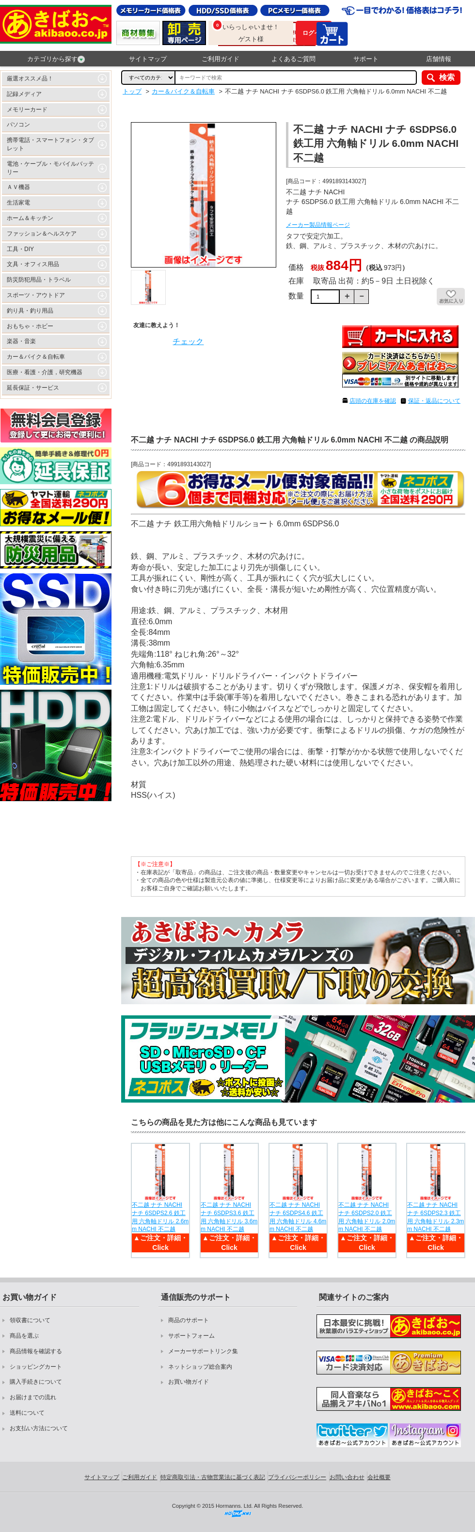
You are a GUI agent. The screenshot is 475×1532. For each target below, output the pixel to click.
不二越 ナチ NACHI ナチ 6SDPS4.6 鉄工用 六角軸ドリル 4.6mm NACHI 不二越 (297, 1216)
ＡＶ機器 (18, 187)
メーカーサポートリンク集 (203, 1351)
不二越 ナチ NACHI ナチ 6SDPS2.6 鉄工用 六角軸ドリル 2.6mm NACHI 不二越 (160, 1216)
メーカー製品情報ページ (318, 224)
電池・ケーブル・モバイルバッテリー (50, 167)
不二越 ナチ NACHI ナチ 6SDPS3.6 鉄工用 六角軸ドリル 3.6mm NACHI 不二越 (229, 1216)
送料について (27, 1412)
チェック (188, 341)
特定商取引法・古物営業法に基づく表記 (212, 1477)
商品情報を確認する (36, 1351)
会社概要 (379, 1477)
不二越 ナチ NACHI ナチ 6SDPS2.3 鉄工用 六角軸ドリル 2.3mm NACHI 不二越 (435, 1216)
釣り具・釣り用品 (30, 310)
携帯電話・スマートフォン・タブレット (50, 144)
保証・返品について (434, 400)
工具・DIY (20, 249)
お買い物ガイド (188, 1381)
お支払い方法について (39, 1428)
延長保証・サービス (33, 387)
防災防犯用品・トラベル (39, 279)
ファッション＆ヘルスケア (42, 233)
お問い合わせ (347, 1477)
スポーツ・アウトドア (36, 295)
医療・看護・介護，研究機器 (44, 372)
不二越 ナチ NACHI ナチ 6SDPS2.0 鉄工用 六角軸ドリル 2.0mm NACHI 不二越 (366, 1216)
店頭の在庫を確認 (372, 400)
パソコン (18, 124)
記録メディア (24, 94)
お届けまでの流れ (33, 1397)
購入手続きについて (36, 1381)
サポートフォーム (191, 1335)
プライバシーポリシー (297, 1477)
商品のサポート (188, 1320)
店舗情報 (438, 59)
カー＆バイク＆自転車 (36, 356)
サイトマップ (148, 59)
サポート (366, 59)
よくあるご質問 (293, 59)
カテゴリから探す (56, 59)
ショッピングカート (36, 1366)
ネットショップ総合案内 (200, 1366)
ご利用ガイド (220, 59)
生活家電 (18, 202)
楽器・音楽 (21, 341)
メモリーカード (27, 109)
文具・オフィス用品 (33, 264)
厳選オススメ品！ (30, 78)
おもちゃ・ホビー (30, 326)
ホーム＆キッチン (30, 218)
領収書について (30, 1320)
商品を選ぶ (24, 1335)
